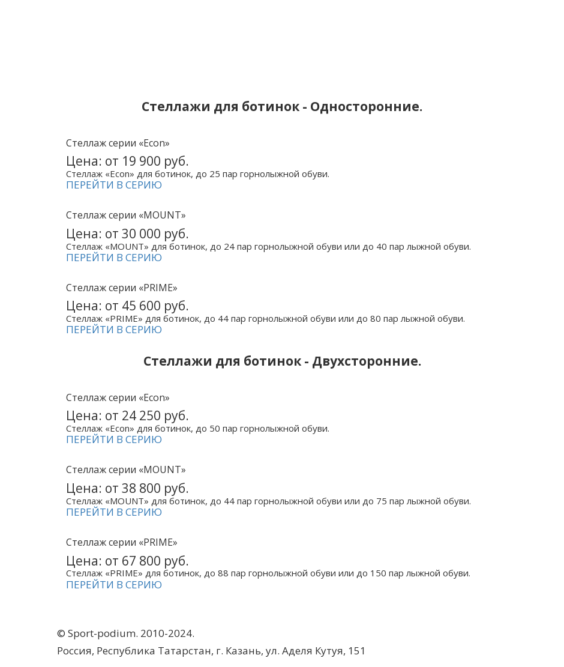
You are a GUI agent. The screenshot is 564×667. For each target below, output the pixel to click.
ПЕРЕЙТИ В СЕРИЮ (114, 185)
